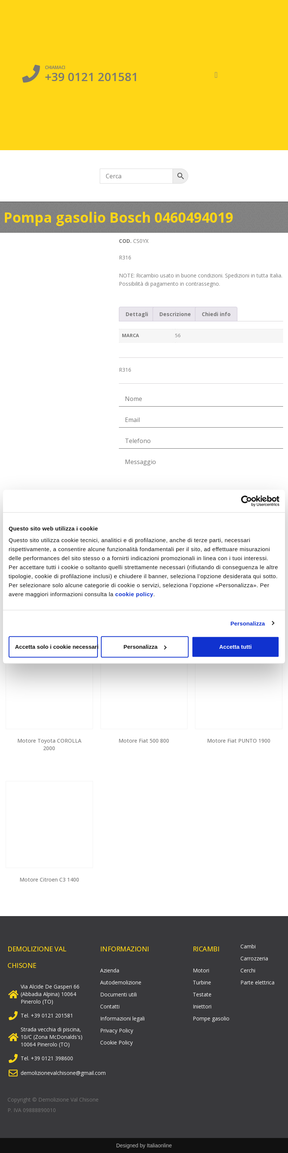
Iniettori (202, 1006)
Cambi (248, 946)
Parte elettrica (257, 982)
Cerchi (247, 970)
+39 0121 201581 (91, 76)
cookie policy (134, 594)
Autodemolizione (120, 982)
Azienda (109, 970)
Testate (202, 994)
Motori (201, 970)
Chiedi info (216, 314)
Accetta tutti (235, 647)
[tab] (137, 314)
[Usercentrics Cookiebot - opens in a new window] (246, 500)
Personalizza (247, 623)
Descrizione (175, 314)
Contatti (110, 1006)
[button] (216, 75)
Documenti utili (118, 994)
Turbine (202, 982)
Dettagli (137, 314)
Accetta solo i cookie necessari (56, 647)
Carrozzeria (254, 958)
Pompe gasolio (211, 1018)
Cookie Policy (116, 1042)
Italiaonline (159, 1145)
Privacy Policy (116, 1030)
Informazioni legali (122, 1018)
